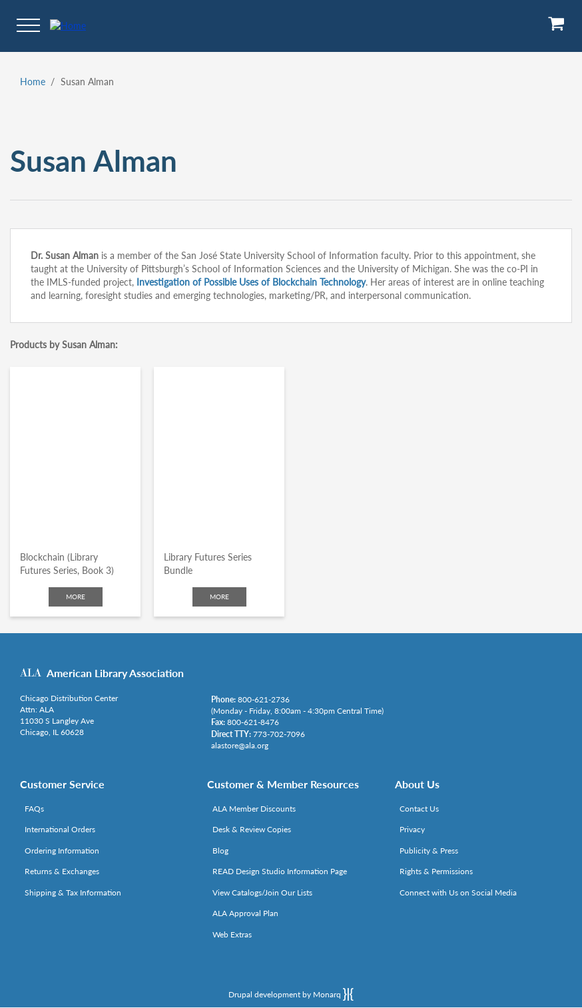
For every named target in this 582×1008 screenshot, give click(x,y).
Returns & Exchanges (62, 871)
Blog (220, 851)
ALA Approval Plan (245, 913)
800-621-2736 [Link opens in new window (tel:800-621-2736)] (264, 699)
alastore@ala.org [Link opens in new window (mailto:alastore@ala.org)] (239, 745)
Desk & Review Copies (251, 829)
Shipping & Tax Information (73, 892)
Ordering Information (62, 851)
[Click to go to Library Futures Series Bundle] (219, 454)
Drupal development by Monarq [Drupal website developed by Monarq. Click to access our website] (291, 994)
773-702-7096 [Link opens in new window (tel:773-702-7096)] (279, 734)
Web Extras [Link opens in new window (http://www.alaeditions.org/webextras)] (232, 934)
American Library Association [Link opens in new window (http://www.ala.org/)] (115, 672)
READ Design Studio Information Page (279, 871)
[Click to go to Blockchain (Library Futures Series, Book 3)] (75, 454)
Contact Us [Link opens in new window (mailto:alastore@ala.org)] (419, 809)
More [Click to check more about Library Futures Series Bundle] (219, 597)
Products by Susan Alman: (64, 344)
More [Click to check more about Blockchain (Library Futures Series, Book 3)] (75, 597)
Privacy (412, 829)
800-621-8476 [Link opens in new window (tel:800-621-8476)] (253, 722)
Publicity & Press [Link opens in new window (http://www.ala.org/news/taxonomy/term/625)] (429, 851)
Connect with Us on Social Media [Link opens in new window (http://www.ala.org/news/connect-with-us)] (458, 892)
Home (32, 81)
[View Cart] (556, 28)
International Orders (60, 829)
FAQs (34, 809)
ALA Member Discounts (254, 809)
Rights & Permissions (436, 871)
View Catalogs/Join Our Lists (262, 892)
